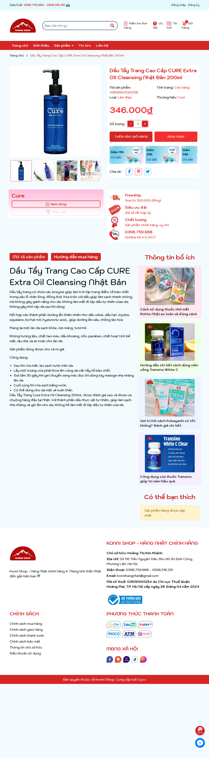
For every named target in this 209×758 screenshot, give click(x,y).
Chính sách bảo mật (25, 641)
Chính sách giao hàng (26, 629)
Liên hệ (102, 45)
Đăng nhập (178, 5)
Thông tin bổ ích (170, 257)
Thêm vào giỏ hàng (131, 137)
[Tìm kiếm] (112, 25)
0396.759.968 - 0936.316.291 (44, 5)
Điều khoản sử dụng (25, 653)
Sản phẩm (62, 45)
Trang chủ (20, 45)
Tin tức (85, 45)
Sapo (141, 679)
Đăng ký (193, 5)
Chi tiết (116, 157)
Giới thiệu (41, 45)
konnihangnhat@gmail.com (138, 576)
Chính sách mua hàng (26, 624)
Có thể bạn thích (169, 497)
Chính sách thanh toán (27, 635)
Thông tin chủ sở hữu (26, 647)
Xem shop (56, 204)
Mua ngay (176, 137)
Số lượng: (117, 124)
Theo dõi (56, 212)
